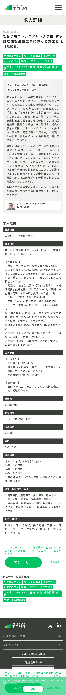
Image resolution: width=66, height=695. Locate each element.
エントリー (23, 562)
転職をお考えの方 (14, 636)
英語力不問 (49, 56)
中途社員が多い (12, 56)
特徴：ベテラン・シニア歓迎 (36, 61)
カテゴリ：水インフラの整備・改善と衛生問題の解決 (31, 67)
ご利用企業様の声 (33, 662)
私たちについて (12, 645)
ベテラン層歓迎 (32, 56)
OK (33, 688)
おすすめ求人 (11, 61)
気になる (55, 562)
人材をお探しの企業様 (33, 654)
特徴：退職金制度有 (14, 74)
